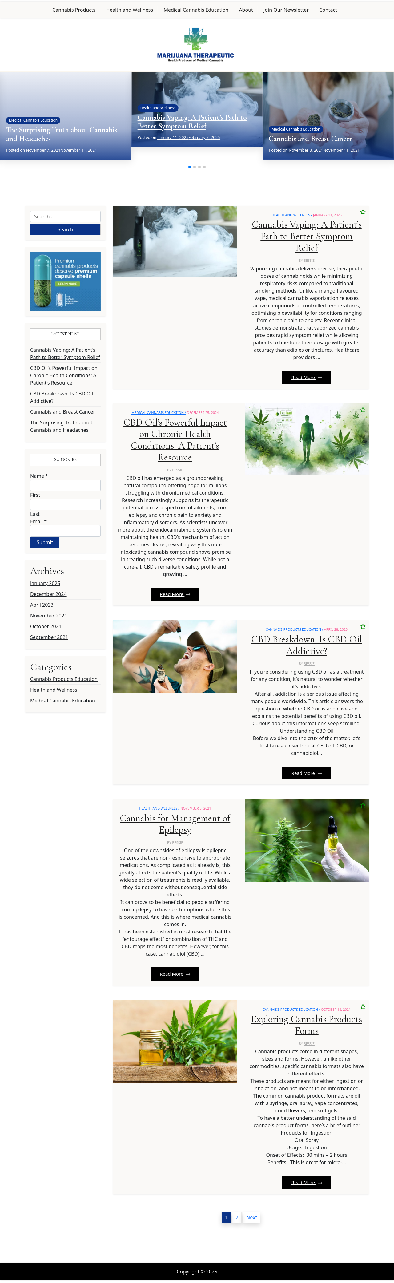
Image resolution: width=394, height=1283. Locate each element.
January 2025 (45, 583)
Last (35, 514)
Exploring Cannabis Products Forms (307, 1028)
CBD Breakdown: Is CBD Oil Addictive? (61, 397)
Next (251, 1220)
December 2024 (48, 594)
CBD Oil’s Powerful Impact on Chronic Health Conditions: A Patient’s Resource (64, 375)
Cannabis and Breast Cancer (310, 139)
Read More (306, 378)
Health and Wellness (129, 9)
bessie (309, 261)
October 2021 (46, 626)
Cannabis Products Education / (294, 631)
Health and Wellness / (292, 214)
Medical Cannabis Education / (158, 413)
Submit (45, 542)
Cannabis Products (73, 9)
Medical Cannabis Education (195, 9)
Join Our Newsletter (286, 9)
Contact (328, 9)
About (246, 9)
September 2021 (49, 637)
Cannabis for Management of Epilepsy (175, 826)
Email (38, 521)
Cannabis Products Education (64, 679)
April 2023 (42, 604)
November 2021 (48, 615)
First (35, 495)
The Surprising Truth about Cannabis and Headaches (61, 134)
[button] (189, 167)
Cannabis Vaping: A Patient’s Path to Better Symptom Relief (192, 122)
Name (39, 475)
